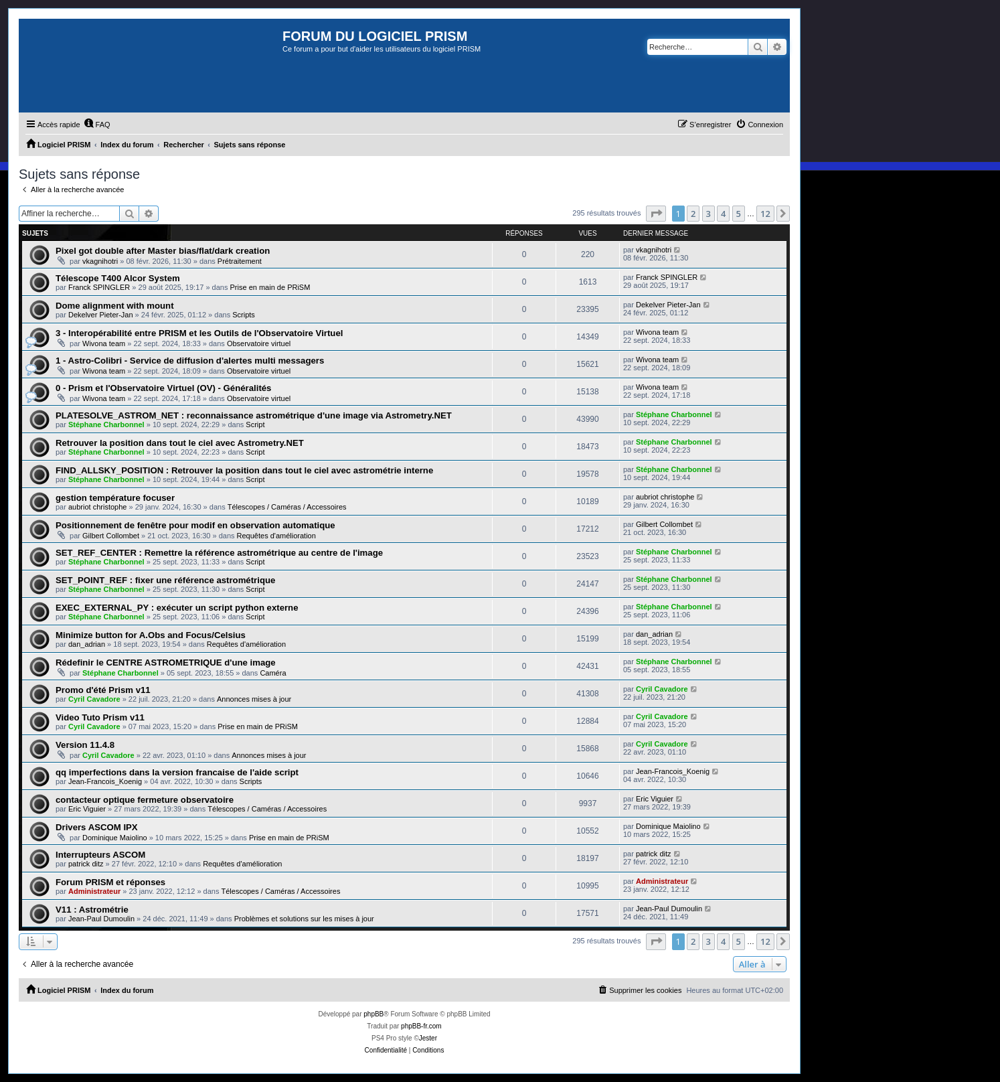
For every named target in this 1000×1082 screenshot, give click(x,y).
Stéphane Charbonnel (106, 424)
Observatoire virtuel (258, 343)
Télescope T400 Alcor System (118, 278)
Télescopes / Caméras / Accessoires (287, 507)
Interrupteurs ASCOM (100, 855)
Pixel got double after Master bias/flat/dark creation (163, 251)
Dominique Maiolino (114, 838)
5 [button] (738, 214)
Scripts (243, 315)
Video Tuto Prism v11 (100, 717)
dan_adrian (86, 644)
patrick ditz (86, 864)
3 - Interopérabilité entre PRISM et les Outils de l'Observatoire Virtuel (199, 333)
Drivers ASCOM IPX (97, 827)
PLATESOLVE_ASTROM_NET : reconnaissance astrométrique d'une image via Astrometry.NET (254, 415)
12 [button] (765, 214)
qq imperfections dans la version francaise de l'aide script (177, 772)
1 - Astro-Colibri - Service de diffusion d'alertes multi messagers (190, 361)
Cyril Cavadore (94, 699)
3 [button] (708, 214)
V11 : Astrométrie (92, 910)
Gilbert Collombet (110, 536)
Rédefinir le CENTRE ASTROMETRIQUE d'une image (166, 663)
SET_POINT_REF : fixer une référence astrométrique (165, 580)
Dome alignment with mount (115, 306)
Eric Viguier (87, 809)
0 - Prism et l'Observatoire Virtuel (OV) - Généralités (163, 388)
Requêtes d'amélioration (276, 536)
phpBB (373, 1014)
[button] (656, 214)
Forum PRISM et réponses (110, 882)
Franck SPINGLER (99, 287)
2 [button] (693, 214)
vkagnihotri (100, 261)
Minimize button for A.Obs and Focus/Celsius (151, 635)
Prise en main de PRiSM (270, 287)
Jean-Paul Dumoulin (101, 919)
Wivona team (103, 343)
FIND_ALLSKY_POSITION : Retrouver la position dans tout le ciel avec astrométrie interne (244, 470)
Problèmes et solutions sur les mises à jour (304, 919)
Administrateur (94, 891)
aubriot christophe (97, 507)
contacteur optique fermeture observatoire (145, 800)
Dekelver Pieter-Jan (100, 315)
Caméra (273, 673)
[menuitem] (97, 125)
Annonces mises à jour (254, 699)
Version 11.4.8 (85, 745)
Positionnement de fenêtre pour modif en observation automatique (195, 525)
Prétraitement (240, 261)
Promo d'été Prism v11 (103, 690)
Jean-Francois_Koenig (105, 781)
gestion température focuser (115, 498)
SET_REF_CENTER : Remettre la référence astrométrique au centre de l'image (219, 553)
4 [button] (723, 214)
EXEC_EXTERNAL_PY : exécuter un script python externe (177, 608)
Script (255, 424)
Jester (428, 1038)
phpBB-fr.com (421, 1026)
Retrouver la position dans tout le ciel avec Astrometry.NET (180, 443)
